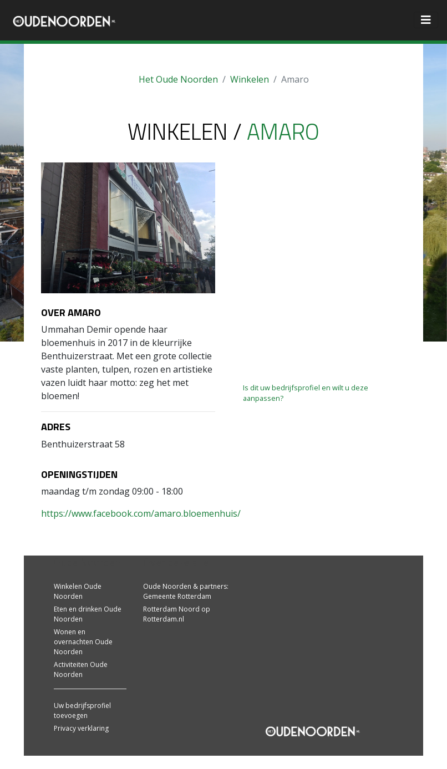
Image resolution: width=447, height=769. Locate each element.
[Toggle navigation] (426, 20)
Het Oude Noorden (178, 79)
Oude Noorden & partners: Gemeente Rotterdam (185, 591)
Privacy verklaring (81, 728)
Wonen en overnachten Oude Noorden (83, 641)
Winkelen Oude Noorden (77, 591)
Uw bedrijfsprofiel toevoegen (82, 710)
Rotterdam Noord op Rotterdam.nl (176, 614)
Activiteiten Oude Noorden (81, 669)
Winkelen (249, 79)
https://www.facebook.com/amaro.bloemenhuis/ (141, 513)
